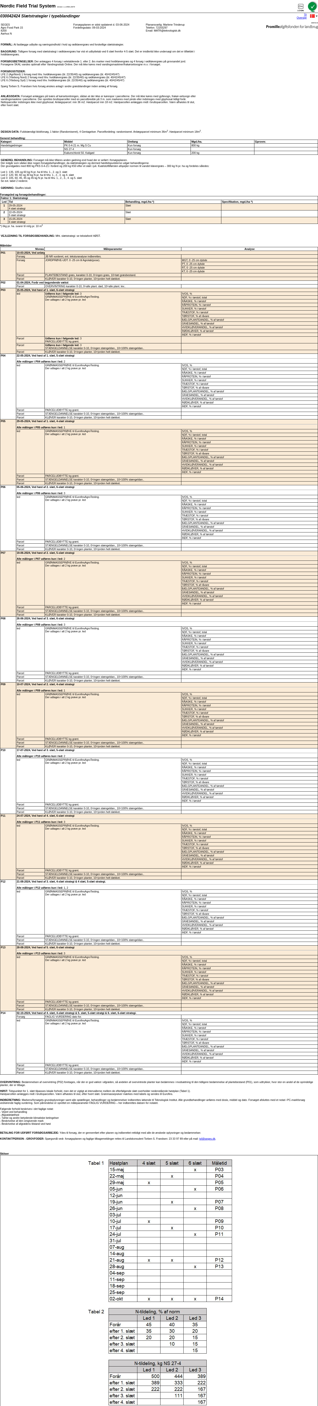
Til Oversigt (302, 16)
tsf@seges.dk (207, 1138)
